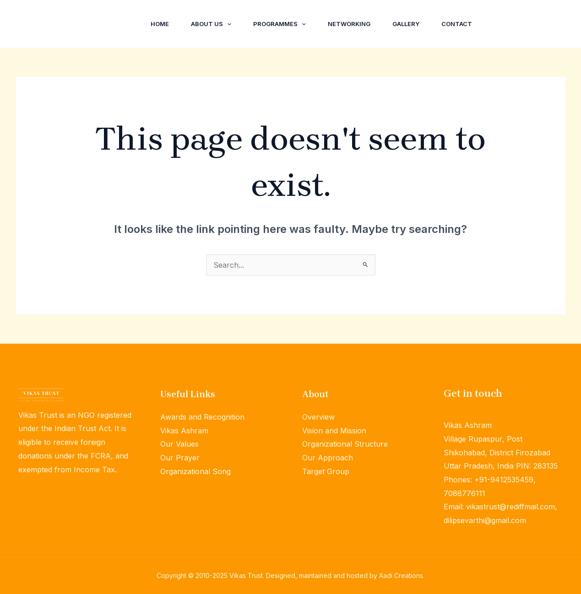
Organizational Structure (345, 443)
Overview (318, 416)
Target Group (325, 471)
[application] (227, 24)
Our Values (179, 443)
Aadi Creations (401, 575)
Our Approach (327, 457)
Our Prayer (180, 457)
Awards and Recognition (202, 416)
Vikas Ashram (184, 430)
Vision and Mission (334, 430)
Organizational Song (195, 471)
